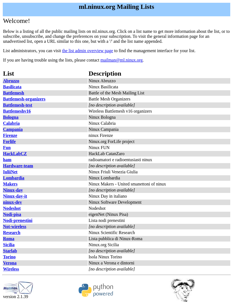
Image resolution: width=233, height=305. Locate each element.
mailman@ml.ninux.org (121, 60)
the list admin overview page (87, 50)
